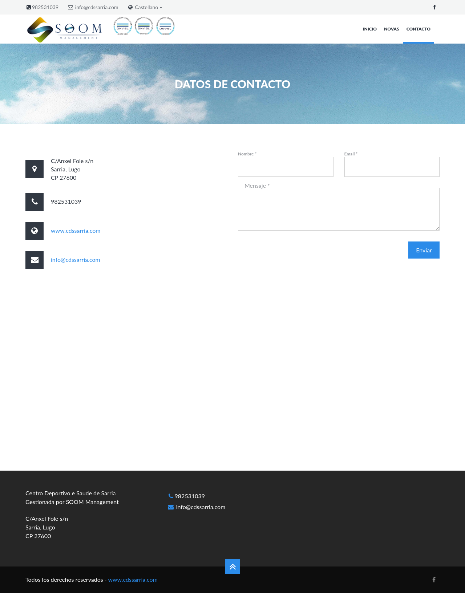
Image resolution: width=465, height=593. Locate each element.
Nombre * (247, 154)
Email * (351, 154)
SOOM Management (92, 501)
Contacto (418, 29)
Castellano (148, 7)
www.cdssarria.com (75, 230)
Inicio (370, 29)
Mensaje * (257, 185)
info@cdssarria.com (96, 7)
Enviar (424, 250)
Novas (391, 29)
